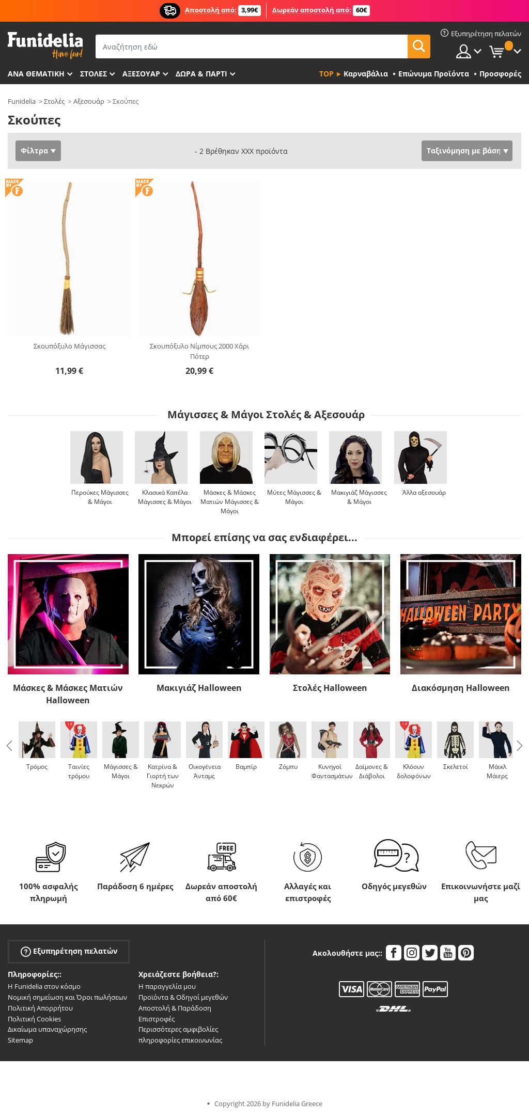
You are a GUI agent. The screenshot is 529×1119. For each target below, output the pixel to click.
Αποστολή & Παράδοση (174, 1008)
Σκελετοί (455, 766)
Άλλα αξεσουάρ (424, 492)
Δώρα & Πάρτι (201, 73)
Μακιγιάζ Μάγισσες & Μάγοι (359, 497)
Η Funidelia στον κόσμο (44, 986)
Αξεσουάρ (141, 73)
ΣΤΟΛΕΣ (93, 73)
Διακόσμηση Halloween (461, 688)
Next (520, 745)
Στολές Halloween (330, 688)
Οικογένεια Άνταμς (205, 771)
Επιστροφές (156, 1018)
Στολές (54, 101)
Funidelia (22, 101)
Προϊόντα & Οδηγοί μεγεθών (183, 997)
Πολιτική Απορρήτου (40, 1008)
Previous (9, 745)
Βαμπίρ (246, 766)
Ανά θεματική (36, 73)
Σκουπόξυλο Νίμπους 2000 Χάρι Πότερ (199, 351)
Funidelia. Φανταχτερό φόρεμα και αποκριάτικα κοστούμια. (45, 45)
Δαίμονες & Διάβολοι (371, 771)
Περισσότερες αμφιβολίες (178, 1029)
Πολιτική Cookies (34, 1018)
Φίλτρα (34, 150)
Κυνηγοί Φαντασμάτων (332, 771)
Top (326, 73)
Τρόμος (37, 766)
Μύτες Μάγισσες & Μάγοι (294, 497)
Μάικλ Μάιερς (497, 771)
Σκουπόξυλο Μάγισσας (69, 346)
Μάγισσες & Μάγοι (121, 771)
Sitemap (20, 1040)
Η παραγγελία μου (167, 986)
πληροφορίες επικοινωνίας (180, 1040)
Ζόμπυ (288, 766)
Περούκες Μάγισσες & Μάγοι (100, 497)
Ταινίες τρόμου (78, 771)
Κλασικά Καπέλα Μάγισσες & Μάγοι (165, 497)
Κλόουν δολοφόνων (414, 771)
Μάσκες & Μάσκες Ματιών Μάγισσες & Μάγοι (229, 501)
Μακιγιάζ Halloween (199, 688)
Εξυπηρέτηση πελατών (69, 951)
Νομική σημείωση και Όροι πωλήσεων (67, 997)
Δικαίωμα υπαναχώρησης (47, 1029)
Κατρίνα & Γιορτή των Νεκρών (163, 776)
